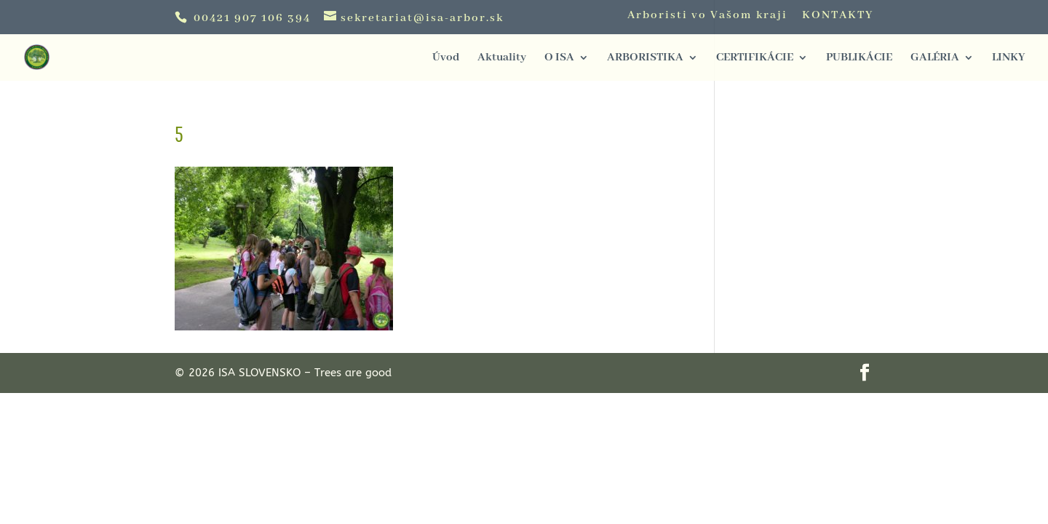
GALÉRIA (934, 58)
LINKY (1008, 58)
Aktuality (501, 58)
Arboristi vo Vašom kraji (707, 16)
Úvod (445, 58)
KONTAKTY (837, 16)
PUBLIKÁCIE (859, 58)
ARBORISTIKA (645, 58)
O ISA (559, 58)
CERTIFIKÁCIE (754, 58)
